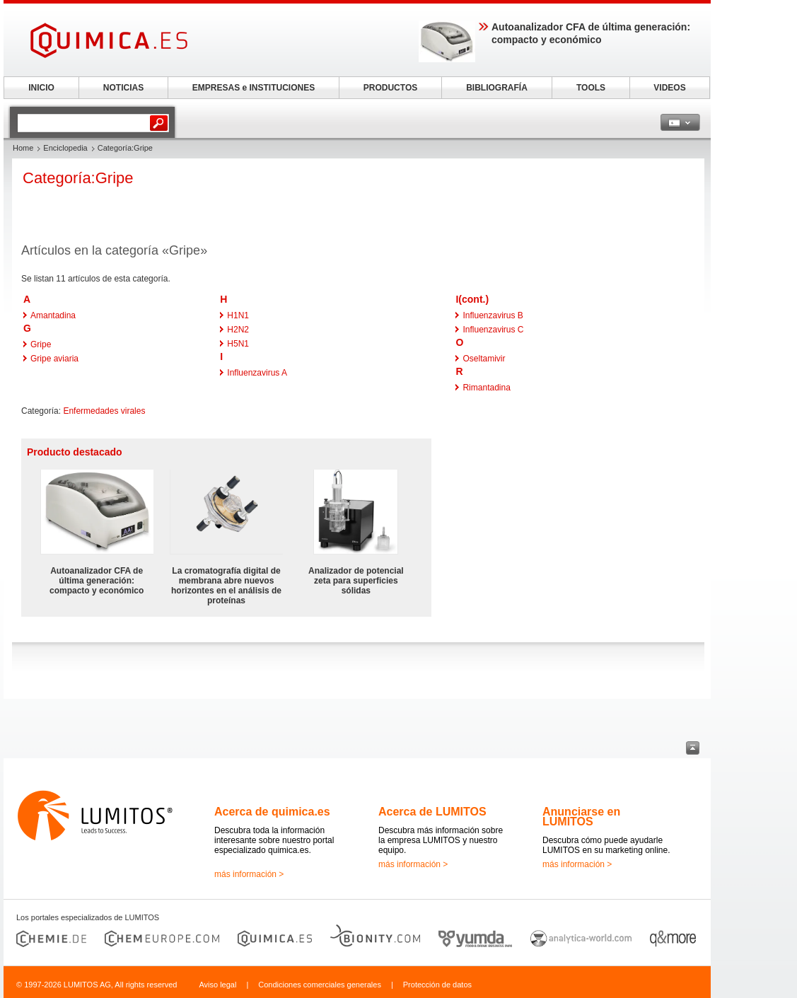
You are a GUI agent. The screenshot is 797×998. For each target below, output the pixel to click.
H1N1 (238, 315)
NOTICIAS (123, 88)
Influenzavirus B (493, 315)
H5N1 (238, 344)
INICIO (41, 88)
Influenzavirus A (257, 373)
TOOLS (590, 88)
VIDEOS (669, 88)
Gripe (40, 344)
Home (23, 148)
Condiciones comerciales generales (319, 984)
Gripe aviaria (54, 359)
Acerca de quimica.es (272, 812)
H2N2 (238, 330)
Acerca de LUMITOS (432, 812)
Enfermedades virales (104, 411)
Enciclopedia (65, 148)
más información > (249, 874)
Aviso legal (217, 984)
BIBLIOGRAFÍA (497, 88)
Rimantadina (486, 388)
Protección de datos (437, 984)
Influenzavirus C (493, 330)
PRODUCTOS (390, 88)
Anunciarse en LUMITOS (581, 817)
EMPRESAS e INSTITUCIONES (253, 88)
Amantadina (53, 315)
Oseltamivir (484, 359)
